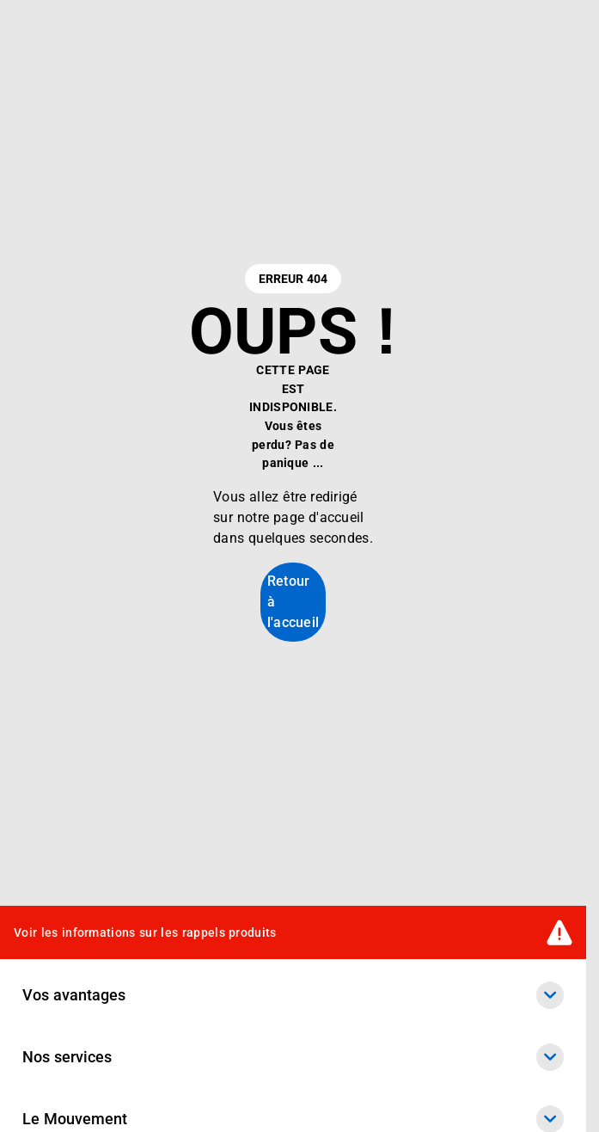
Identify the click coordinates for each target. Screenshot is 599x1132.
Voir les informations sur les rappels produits (145, 932)
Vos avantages (293, 995)
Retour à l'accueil (293, 602)
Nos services (293, 1057)
